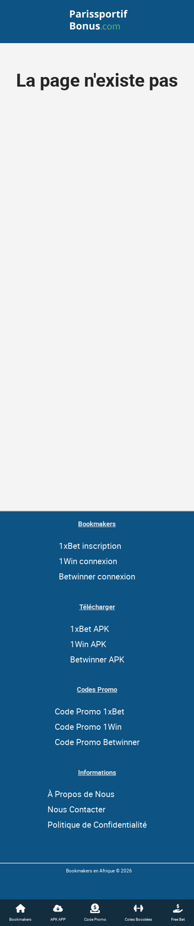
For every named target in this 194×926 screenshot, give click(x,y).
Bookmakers (20, 912)
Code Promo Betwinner (97, 741)
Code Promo (95, 912)
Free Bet (178, 912)
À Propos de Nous (81, 793)
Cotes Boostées (138, 912)
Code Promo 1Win (88, 726)
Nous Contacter (76, 809)
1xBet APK (89, 628)
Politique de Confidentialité (97, 824)
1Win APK (88, 644)
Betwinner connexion (97, 576)
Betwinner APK (97, 659)
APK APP (58, 912)
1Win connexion (88, 561)
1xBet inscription (90, 545)
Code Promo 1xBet (89, 711)
